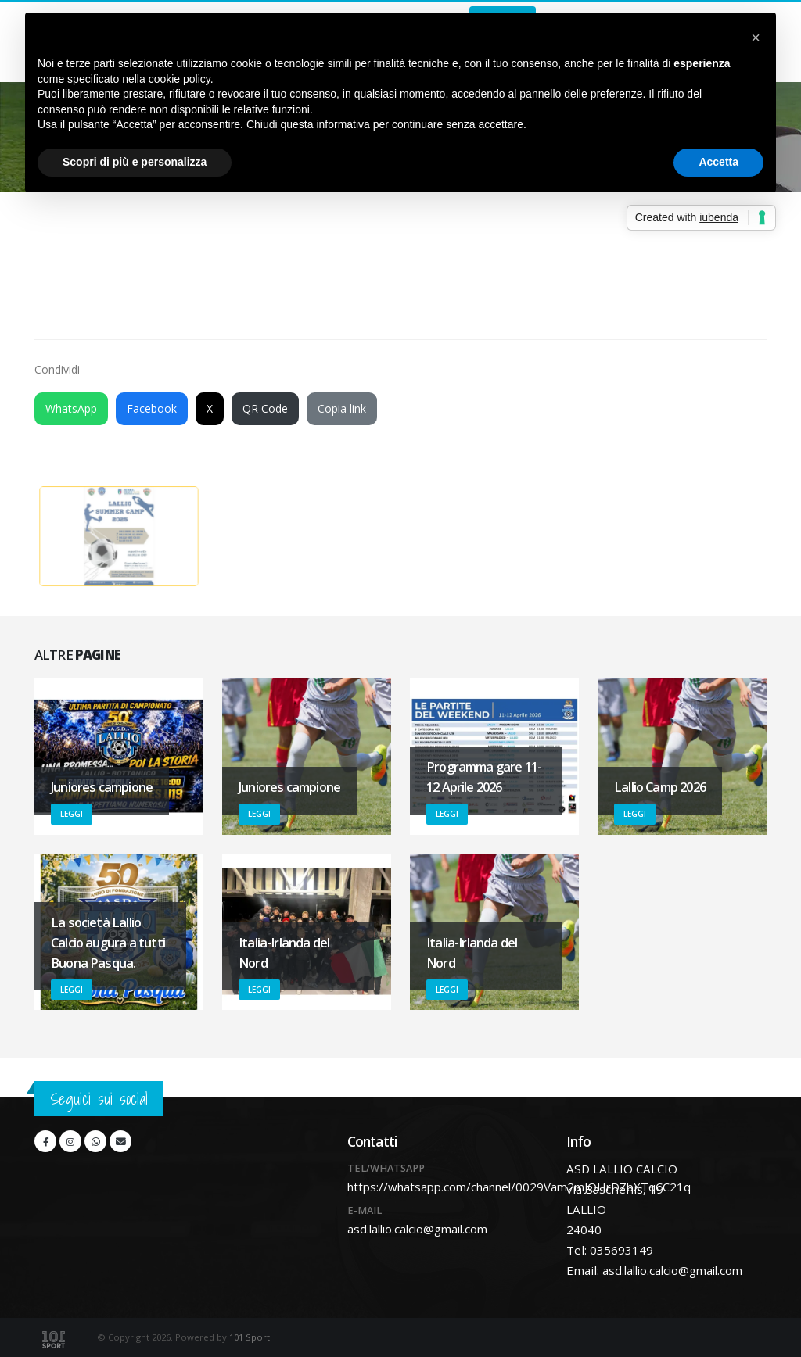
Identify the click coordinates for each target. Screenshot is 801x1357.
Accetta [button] (718, 162)
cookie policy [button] (179, 79)
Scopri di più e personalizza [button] (135, 162)
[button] (755, 37)
